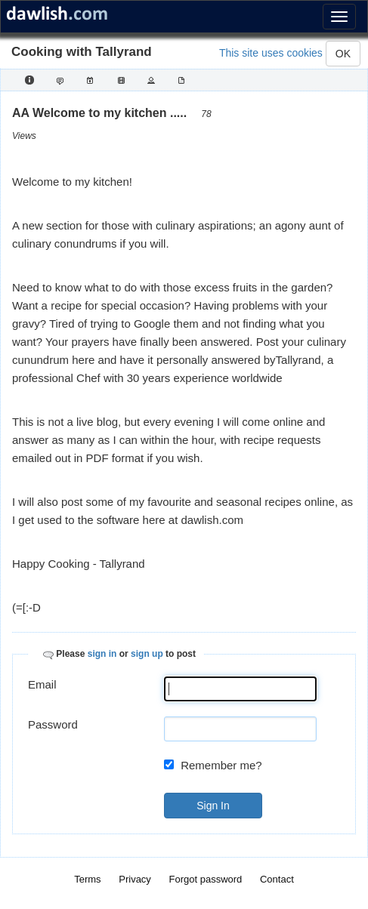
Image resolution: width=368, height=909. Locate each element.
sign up (147, 654)
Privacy (135, 879)
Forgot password (206, 879)
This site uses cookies (271, 53)
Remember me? (221, 765)
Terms (87, 879)
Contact (277, 879)
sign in (102, 654)
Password (53, 724)
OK (343, 54)
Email (42, 684)
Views (24, 136)
